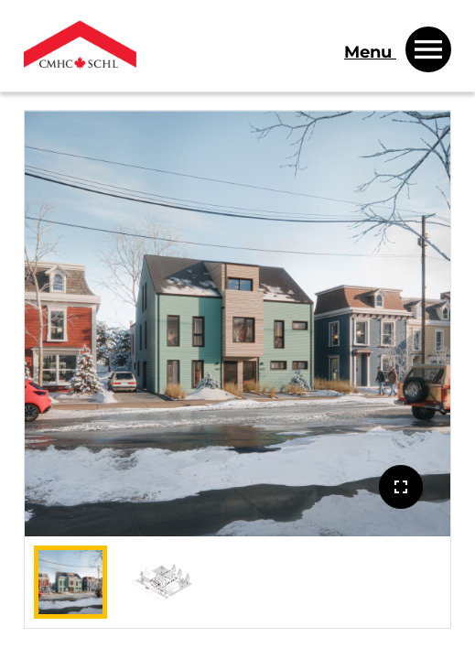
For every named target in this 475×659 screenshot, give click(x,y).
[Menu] (397, 46)
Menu (370, 52)
